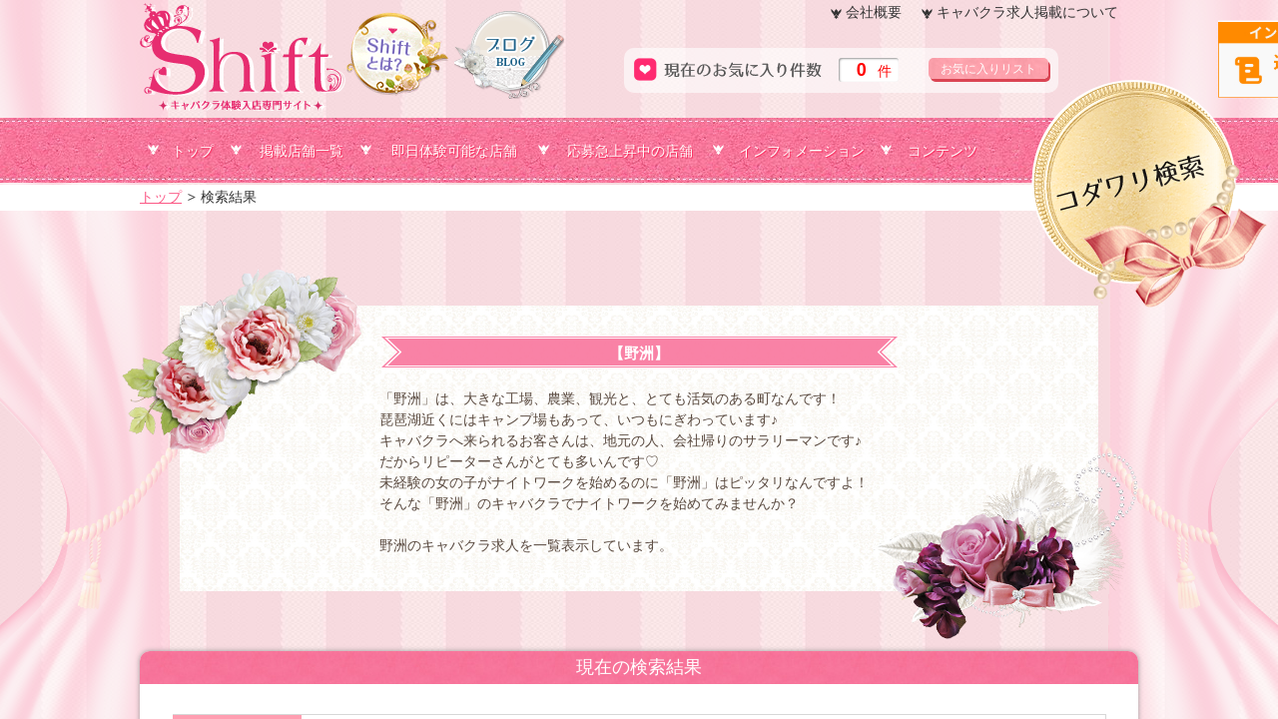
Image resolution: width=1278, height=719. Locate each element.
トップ (193, 151)
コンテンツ (942, 151)
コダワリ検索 (1275, 113)
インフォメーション (802, 151)
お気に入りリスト (988, 69)
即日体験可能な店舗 (454, 151)
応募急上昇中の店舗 (630, 151)
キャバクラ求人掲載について (1027, 12)
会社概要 (874, 12)
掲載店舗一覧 (301, 151)
